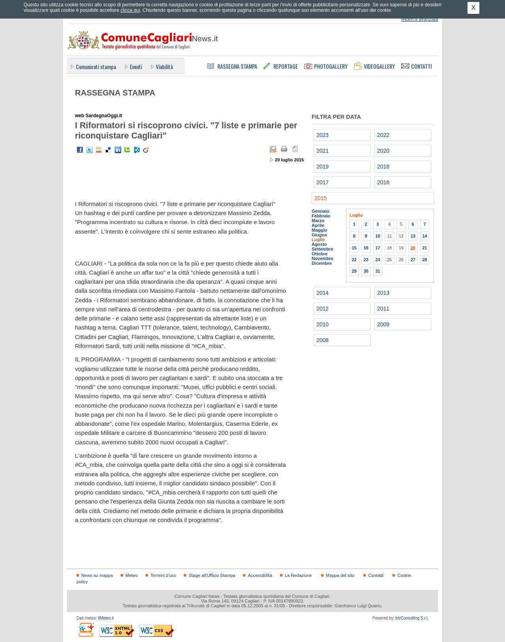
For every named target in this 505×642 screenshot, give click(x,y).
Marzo (318, 220)
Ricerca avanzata (419, 19)
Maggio (319, 230)
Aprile (318, 225)
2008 (322, 340)
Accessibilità (260, 575)
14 (424, 236)
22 (354, 259)
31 (377, 271)
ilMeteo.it (106, 618)
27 (412, 259)
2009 (383, 324)
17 (377, 247)
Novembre (322, 258)
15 (354, 247)
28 (424, 259)
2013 (383, 293)
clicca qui (130, 10)
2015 (320, 198)
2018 (383, 166)
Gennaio (320, 211)
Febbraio (321, 215)
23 (365, 259)
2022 (383, 135)
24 (377, 259)
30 (365, 271)
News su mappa (97, 575)
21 (424, 247)
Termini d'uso (163, 575)
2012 (322, 308)
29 (354, 271)
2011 (383, 308)
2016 (383, 182)
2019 (322, 166)
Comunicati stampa (96, 66)
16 (365, 247)
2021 (322, 151)
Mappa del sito (340, 575)
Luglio (318, 239)
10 (377, 236)
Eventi (136, 66)
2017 (322, 182)
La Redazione (298, 575)
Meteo (131, 575)
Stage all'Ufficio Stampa (212, 575)
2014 (322, 293)
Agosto (319, 244)
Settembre (322, 249)
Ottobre (319, 253)
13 (412, 236)
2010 (322, 324)
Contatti (375, 575)
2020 (383, 151)
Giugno (319, 234)
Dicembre (322, 263)
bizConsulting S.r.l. (412, 618)
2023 (322, 135)
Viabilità (164, 66)
